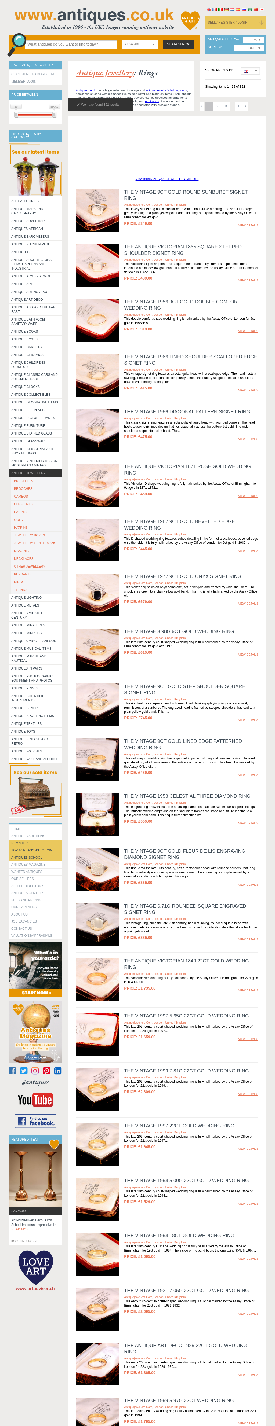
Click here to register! (32, 74)
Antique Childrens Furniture (28, 365)
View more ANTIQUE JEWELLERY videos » (167, 179)
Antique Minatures (28, 625)
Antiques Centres (27, 893)
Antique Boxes (24, 339)
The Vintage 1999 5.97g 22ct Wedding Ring (179, 1359)
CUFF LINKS (23, 504)
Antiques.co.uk (86, 90)
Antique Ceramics (27, 355)
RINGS (19, 582)
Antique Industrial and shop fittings (32, 451)
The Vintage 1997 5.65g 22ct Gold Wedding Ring (186, 1016)
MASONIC (21, 551)
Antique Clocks (25, 387)
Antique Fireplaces (28, 410)
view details (248, 225)
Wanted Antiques (26, 872)
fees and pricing (26, 900)
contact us (21, 929)
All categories (25, 201)
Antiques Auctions (28, 836)
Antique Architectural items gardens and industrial (32, 264)
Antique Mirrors (26, 633)
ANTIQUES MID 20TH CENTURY (27, 615)
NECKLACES (24, 559)
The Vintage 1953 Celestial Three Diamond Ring (187, 796)
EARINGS (21, 512)
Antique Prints (24, 688)
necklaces (152, 101)
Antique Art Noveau (29, 292)
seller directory (27, 886)
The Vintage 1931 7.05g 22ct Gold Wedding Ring (186, 1275)
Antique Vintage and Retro (29, 741)
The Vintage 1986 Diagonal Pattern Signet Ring (187, 411)
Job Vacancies (24, 921)
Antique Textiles (26, 724)
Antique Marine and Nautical (28, 659)
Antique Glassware (29, 441)
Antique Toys (23, 731)
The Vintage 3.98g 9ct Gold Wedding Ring (179, 631)
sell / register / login (228, 22)
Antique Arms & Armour (32, 276)
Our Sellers (22, 879)
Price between (24, 95)
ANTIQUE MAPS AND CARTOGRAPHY (27, 211)
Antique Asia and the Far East (33, 310)
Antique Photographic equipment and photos (32, 678)
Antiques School (26, 857)
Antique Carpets (26, 347)
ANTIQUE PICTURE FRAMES (33, 418)
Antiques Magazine (28, 864)
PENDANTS (22, 574)
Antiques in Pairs (26, 668)
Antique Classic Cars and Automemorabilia (34, 377)
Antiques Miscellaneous (33, 641)
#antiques (35, 1082)
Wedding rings (177, 90)
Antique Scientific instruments (27, 698)
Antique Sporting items (32, 716)
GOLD (18, 520)
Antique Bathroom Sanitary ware (28, 322)
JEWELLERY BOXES (29, 535)
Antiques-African (27, 229)
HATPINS (21, 528)
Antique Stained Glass (31, 433)
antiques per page (224, 39)
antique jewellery (105, 72)
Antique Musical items (31, 648)
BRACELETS (23, 481)
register (19, 843)
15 (239, 106)
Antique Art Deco (27, 300)
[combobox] (140, 44)
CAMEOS (21, 496)
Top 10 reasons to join (31, 850)
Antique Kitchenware (30, 244)
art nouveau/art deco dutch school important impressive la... (35, 1224)
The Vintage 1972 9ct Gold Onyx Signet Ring (182, 576)
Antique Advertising (29, 221)
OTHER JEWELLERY (29, 566)
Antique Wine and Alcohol (35, 759)
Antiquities (21, 252)
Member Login (23, 81)
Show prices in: (219, 70)
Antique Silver (24, 708)
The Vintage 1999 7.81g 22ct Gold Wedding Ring (186, 1071)
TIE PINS (20, 590)
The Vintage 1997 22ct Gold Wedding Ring (179, 1126)
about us (19, 914)
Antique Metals (25, 605)
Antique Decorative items (34, 402)
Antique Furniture (28, 426)
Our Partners (24, 907)
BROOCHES (23, 489)
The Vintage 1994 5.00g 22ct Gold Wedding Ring (186, 1180)
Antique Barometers (30, 236)
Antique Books (24, 331)
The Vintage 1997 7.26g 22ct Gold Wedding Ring (186, 1399)
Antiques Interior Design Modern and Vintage (34, 463)
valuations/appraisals (31, 936)
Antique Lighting (26, 598)
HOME (16, 829)
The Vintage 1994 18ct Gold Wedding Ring (179, 1235)
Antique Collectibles (30, 394)
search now (178, 44)
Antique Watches (26, 751)
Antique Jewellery (28, 473)
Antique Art (22, 284)
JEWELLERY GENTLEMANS (35, 543)
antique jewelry (156, 90)
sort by (215, 47)
